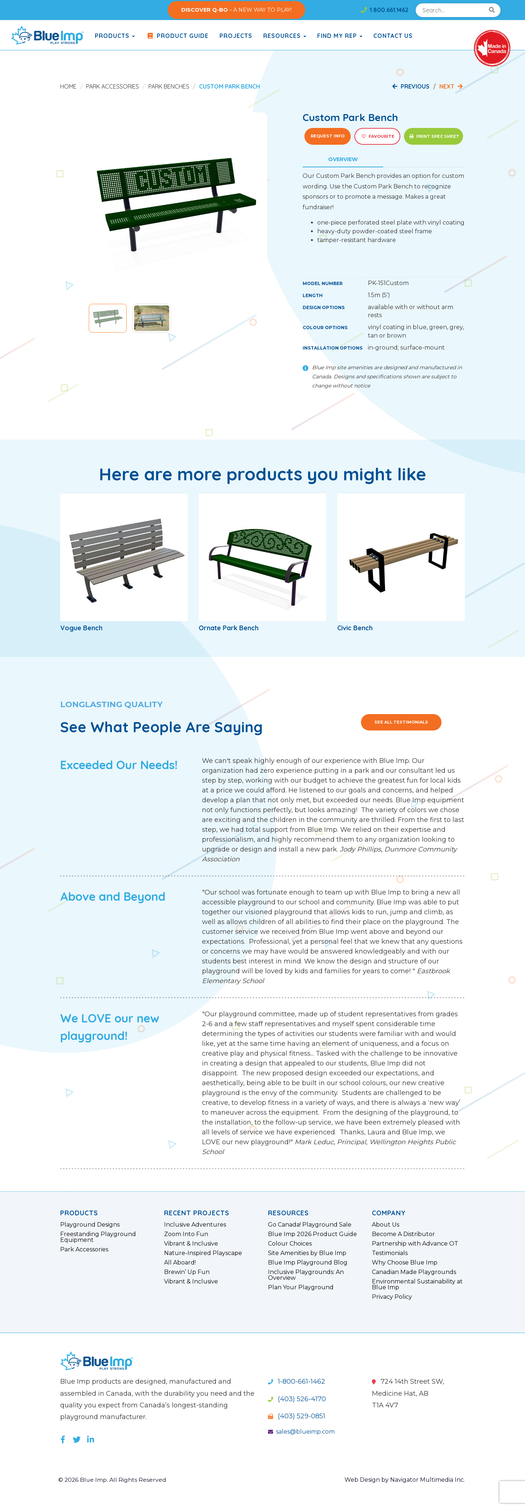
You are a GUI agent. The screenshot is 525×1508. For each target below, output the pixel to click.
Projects (235, 35)
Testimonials (390, 1253)
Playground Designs (90, 1225)
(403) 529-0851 (296, 1416)
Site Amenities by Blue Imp (307, 1253)
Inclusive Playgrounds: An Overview (306, 1275)
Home (68, 86)
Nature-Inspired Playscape (203, 1253)
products (115, 35)
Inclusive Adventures (195, 1225)
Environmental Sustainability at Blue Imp (417, 1284)
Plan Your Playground (301, 1287)
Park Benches (168, 86)
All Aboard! (180, 1263)
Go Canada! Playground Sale (309, 1225)
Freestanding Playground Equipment (98, 1237)
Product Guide (177, 35)
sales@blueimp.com (301, 1431)
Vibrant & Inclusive (191, 1244)
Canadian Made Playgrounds (414, 1272)
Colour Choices (290, 1244)
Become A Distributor (403, 1234)
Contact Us (393, 35)
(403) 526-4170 (297, 1399)
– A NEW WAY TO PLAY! (236, 10)
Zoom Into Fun (186, 1234)
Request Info (328, 136)
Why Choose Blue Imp (405, 1263)
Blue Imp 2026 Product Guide (312, 1234)
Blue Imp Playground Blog (307, 1263)
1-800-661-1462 (296, 1382)
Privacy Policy (392, 1297)
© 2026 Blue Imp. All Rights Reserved (112, 1479)
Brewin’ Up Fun (187, 1272)
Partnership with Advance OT (415, 1244)
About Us (385, 1225)
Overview (343, 159)
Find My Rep (339, 35)
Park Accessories (112, 86)
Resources (284, 35)
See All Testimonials (401, 722)
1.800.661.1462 (384, 9)
